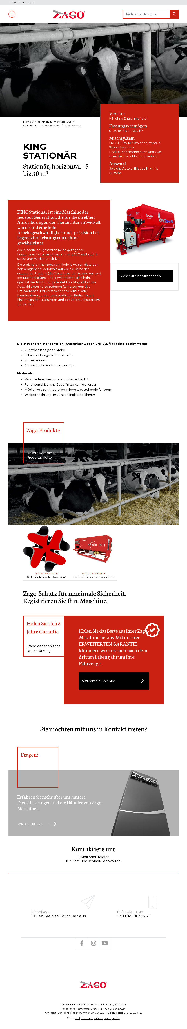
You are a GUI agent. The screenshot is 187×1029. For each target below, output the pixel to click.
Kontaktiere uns (37, 825)
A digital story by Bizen (89, 1013)
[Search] (146, 14)
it (10, 2)
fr (19, 2)
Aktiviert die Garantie (114, 681)
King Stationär (75, 125)
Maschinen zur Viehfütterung (54, 121)
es (30, 2)
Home (27, 121)
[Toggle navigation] (12, 14)
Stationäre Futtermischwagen (42, 125)
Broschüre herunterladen (140, 276)
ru (35, 2)
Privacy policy (112, 1013)
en (14, 2)
